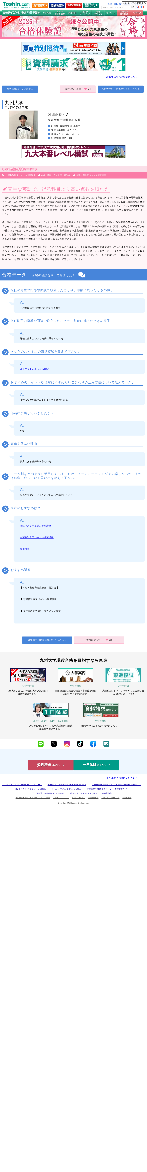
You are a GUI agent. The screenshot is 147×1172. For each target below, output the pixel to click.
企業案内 (120, 4)
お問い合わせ (93, 798)
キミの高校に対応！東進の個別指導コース (22, 784)
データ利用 (126, 798)
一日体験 (96, 765)
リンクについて (78, 798)
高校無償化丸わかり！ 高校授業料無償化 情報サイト (116, 784)
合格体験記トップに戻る (20, 89)
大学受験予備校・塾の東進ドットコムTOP (33, 798)
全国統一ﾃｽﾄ (112, 4)
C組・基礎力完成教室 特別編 (56, 175)
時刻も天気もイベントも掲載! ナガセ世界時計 (91, 793)
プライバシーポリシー (110, 798)
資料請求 (51, 765)
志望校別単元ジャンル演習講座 (21, 175)
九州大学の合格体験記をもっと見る (120, 89)
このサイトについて (61, 798)
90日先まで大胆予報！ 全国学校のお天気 (67, 784)
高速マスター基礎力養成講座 (35, 526)
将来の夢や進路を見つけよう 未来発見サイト (108, 789)
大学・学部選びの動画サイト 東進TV (47, 793)
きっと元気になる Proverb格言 (66, 789)
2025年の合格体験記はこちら (122, 77)
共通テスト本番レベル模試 (34, 369)
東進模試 (25, 549)
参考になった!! (78, 89)
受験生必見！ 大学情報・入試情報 (30, 789)
